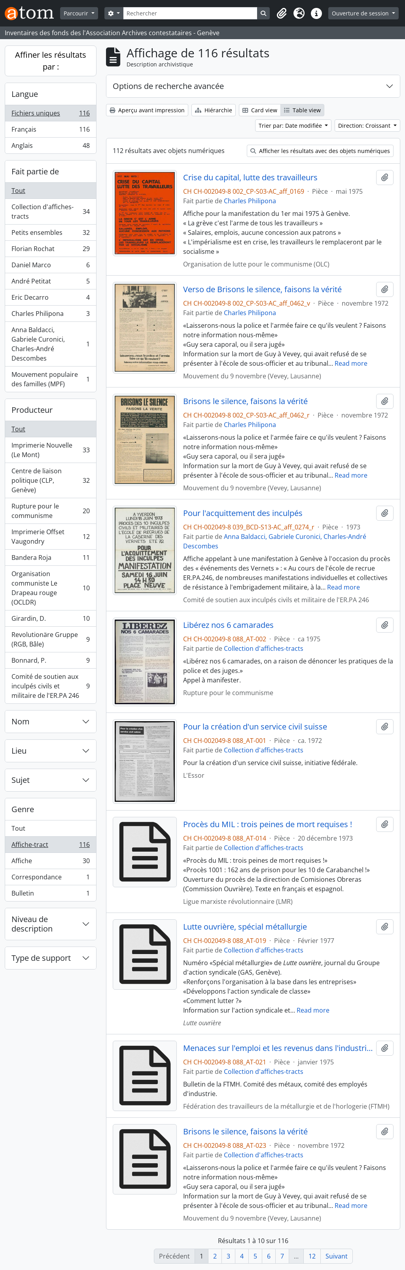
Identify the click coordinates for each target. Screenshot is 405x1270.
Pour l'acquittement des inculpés (243, 513)
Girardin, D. (50, 620)
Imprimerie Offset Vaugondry (50, 536)
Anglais (50, 147)
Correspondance (50, 878)
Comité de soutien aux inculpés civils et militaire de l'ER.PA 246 (50, 686)
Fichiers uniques (50, 114)
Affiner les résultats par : (50, 60)
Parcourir (77, 13)
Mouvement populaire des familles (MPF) (50, 379)
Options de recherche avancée (168, 86)
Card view (259, 110)
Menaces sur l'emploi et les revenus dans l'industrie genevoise (278, 1048)
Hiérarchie (213, 110)
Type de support (41, 958)
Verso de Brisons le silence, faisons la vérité (262, 289)
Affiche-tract (50, 846)
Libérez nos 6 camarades (228, 625)
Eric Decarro (50, 299)
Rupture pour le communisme (50, 511)
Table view (302, 110)
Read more (351, 363)
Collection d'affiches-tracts (50, 211)
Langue (24, 94)
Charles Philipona (50, 315)
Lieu (18, 750)
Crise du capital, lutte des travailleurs (250, 177)
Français (50, 131)
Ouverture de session (361, 13)
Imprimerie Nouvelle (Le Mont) (50, 450)
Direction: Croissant (365, 125)
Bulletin (50, 894)
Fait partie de (35, 171)
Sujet (20, 780)
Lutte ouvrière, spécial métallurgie (245, 927)
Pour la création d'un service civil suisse (255, 726)
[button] (281, 13)
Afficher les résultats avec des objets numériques (320, 151)
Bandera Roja (50, 559)
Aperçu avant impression (147, 110)
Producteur (32, 409)
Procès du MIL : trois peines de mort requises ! (267, 824)
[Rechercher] (190, 13)
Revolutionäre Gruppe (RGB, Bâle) (50, 639)
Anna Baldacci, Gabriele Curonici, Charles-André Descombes (50, 344)
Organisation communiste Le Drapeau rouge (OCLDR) (50, 588)
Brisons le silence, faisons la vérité (245, 401)
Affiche (50, 862)
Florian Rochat (50, 250)
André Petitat (50, 282)
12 (312, 1256)
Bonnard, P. (50, 662)
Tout (18, 190)
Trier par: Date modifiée (291, 125)
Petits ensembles (50, 234)
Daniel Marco (50, 266)
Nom (20, 721)
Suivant (337, 1256)
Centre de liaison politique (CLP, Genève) (50, 480)
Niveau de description (32, 924)
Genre (22, 809)
